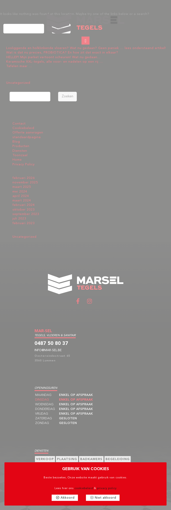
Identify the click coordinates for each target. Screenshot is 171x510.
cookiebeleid (84, 488)
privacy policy (107, 488)
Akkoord (68, 497)
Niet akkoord (105, 497)
